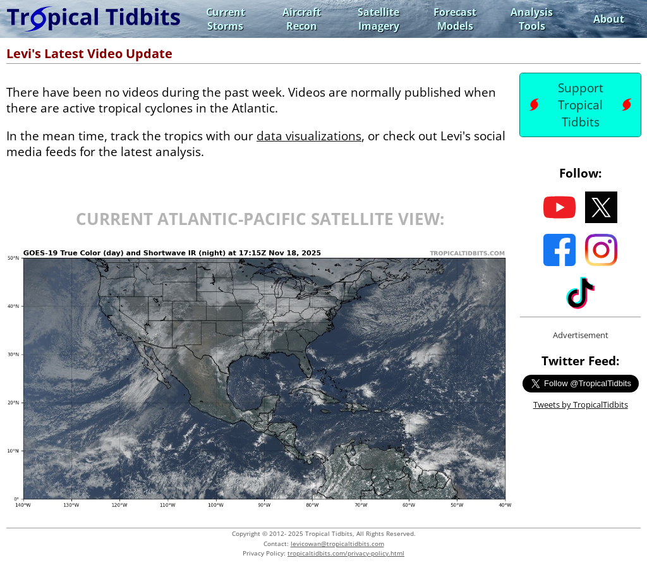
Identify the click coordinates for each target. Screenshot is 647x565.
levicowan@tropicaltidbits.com (337, 543)
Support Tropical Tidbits (580, 104)
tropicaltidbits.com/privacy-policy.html (345, 553)
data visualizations (309, 135)
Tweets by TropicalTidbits (580, 404)
